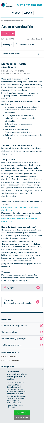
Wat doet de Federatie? (10, 360)
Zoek (16, 13)
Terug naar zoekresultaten (12, 21)
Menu (28, 13)
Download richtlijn (25, 44)
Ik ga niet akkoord (22, 417)
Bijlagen (7, 44)
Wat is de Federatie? (9, 357)
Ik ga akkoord (22, 413)
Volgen (8, 33)
